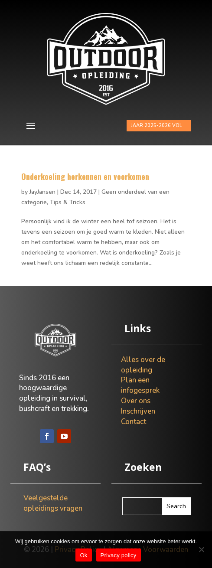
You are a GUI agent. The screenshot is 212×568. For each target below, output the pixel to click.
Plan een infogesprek (140, 385)
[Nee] (201, 549)
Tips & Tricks (67, 202)
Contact (133, 422)
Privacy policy (119, 555)
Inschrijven (138, 411)
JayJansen (42, 192)
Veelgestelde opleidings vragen (52, 503)
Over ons (135, 401)
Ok (83, 555)
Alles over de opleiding (143, 365)
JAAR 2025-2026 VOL (156, 125)
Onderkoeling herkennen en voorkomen (85, 176)
